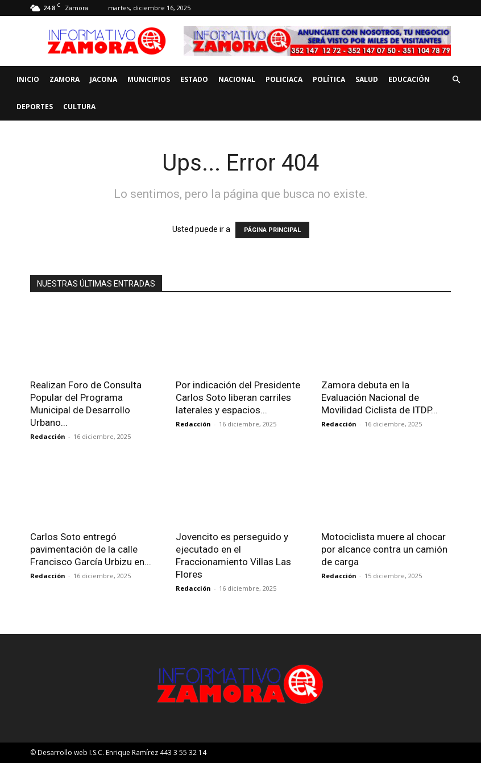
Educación (409, 79)
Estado (194, 79)
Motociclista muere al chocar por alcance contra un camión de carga (384, 549)
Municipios (148, 79)
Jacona (103, 79)
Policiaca (284, 79)
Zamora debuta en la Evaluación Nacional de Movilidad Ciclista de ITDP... (379, 397)
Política (329, 79)
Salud (366, 79)
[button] (456, 79)
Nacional (236, 79)
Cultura (79, 106)
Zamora (64, 79)
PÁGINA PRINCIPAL (272, 230)
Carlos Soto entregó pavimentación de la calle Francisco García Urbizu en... (90, 549)
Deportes (34, 106)
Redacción (47, 436)
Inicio (27, 79)
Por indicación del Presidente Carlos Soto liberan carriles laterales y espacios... (238, 397)
